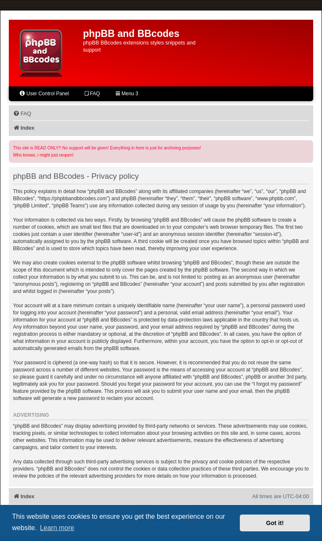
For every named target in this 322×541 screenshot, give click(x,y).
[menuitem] (22, 114)
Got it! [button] (275, 523)
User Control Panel (44, 93)
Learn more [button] (57, 527)
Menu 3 (127, 94)
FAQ (92, 94)
